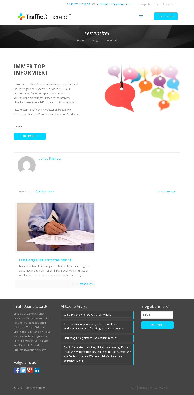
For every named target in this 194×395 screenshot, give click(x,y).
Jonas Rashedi (50, 158)
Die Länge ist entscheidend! (45, 259)
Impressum (145, 387)
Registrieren (169, 4)
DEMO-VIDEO (166, 16)
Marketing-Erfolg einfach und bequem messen (90, 338)
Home (80, 40)
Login (157, 4)
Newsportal (144, 4)
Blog (95, 40)
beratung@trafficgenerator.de (113, 4)
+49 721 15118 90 (79, 4)
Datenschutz (161, 387)
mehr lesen (86, 284)
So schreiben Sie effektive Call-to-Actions (87, 314)
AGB (133, 387)
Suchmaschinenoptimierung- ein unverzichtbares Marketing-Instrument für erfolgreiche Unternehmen (93, 326)
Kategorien (45, 191)
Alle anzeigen (166, 191)
